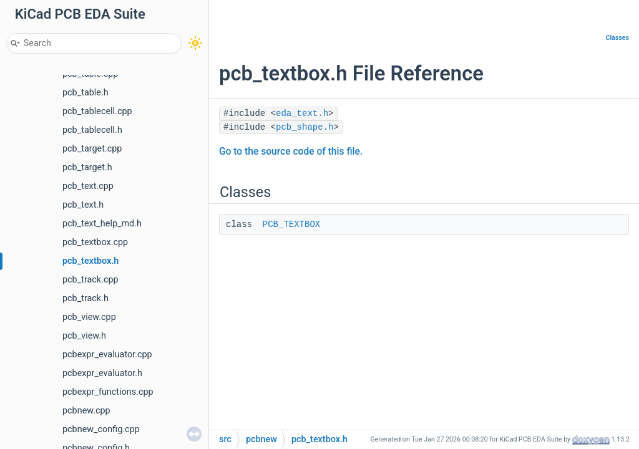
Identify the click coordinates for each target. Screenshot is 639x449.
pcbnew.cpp (86, 410)
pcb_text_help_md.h (102, 223)
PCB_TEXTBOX (291, 224)
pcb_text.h (83, 205)
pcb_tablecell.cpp (97, 111)
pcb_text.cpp (88, 186)
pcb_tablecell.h (92, 130)
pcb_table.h (85, 92)
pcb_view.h (84, 336)
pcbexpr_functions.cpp (108, 392)
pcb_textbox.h (90, 261)
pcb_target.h (87, 167)
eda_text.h (302, 113)
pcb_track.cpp (90, 279)
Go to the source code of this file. (291, 151)
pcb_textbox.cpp (95, 242)
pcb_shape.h (304, 127)
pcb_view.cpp (89, 317)
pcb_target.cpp (92, 148)
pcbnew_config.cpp (101, 429)
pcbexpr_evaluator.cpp (107, 354)
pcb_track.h (85, 298)
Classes (617, 38)
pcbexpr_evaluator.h (102, 373)
